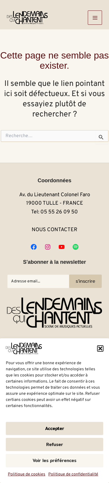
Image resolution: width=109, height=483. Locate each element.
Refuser (54, 444)
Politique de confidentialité (73, 474)
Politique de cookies (26, 474)
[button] (100, 348)
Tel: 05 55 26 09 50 (54, 212)
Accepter (54, 428)
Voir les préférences (54, 460)
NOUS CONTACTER (54, 230)
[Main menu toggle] (95, 17)
